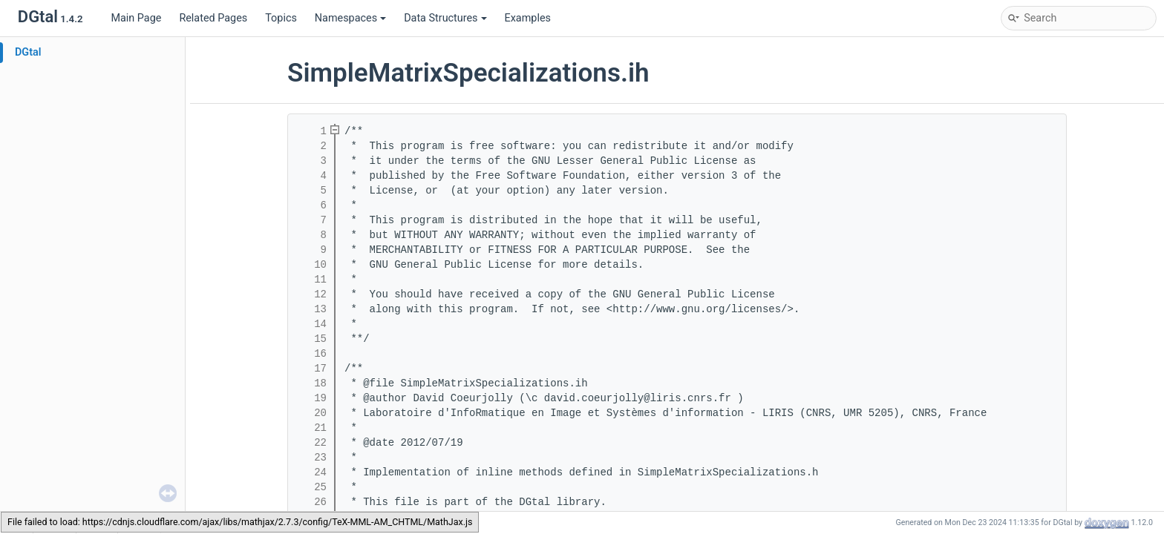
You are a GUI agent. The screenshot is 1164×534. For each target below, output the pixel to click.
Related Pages (213, 18)
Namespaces (350, 18)
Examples (528, 18)
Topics (281, 18)
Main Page (136, 18)
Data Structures (445, 18)
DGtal (28, 52)
